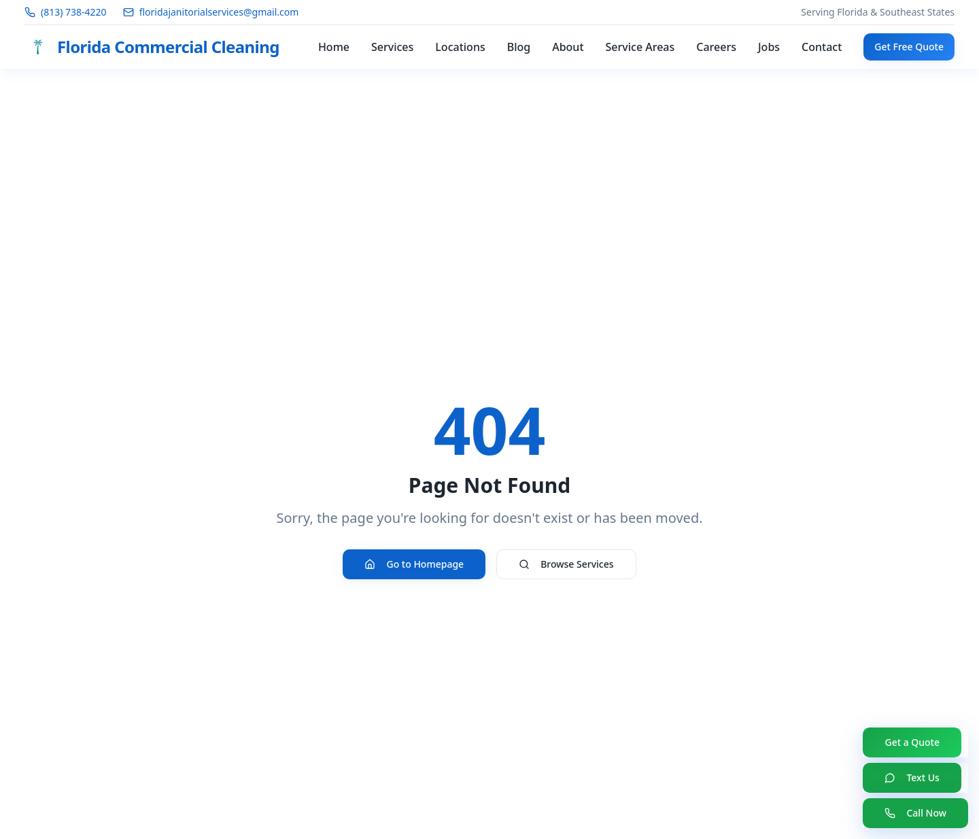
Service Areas (640, 46)
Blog (518, 46)
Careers (716, 46)
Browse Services (566, 564)
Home (333, 46)
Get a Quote (912, 742)
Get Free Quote (909, 46)
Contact (822, 46)
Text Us (911, 777)
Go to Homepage (414, 564)
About (567, 46)
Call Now (915, 812)
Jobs (769, 46)
